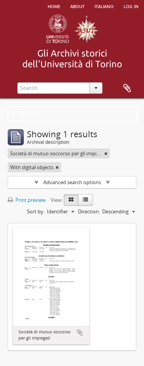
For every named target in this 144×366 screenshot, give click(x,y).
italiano (104, 6)
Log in (131, 6)
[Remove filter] (106, 153)
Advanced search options (72, 182)
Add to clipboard (80, 332)
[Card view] (71, 200)
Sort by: (36, 211)
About (77, 6)
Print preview (27, 199)
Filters (24, 114)
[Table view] (85, 200)
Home (54, 6)
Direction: (89, 211)
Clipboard (127, 88)
